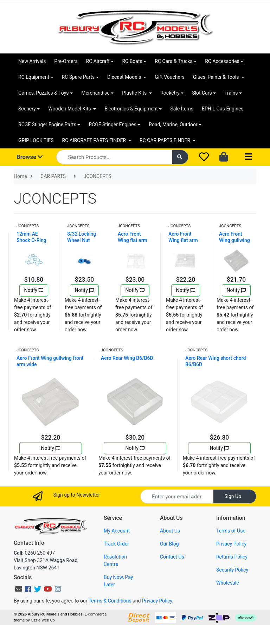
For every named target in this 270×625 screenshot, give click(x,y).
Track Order (116, 544)
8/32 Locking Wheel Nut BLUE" (81, 240)
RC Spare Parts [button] (78, 77)
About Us (170, 531)
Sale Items (181, 108)
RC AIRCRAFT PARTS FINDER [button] (94, 140)
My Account (117, 531)
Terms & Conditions (110, 601)
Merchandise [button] (95, 93)
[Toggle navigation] (248, 157)
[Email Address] (176, 496)
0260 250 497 (34, 553)
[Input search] (114, 157)
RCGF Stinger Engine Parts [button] (47, 124)
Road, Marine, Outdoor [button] (173, 124)
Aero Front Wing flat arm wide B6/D (183, 240)
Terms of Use (230, 531)
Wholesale (227, 583)
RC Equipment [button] (33, 77)
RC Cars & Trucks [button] (173, 61)
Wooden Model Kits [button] (70, 108)
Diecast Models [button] (124, 77)
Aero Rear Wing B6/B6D (127, 358)
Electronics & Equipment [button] (131, 108)
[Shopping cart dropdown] (224, 157)
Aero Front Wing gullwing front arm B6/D (235, 240)
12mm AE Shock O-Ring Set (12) (31, 240)
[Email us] (18, 589)
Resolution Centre (115, 560)
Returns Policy (232, 557)
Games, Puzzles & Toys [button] (43, 93)
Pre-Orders (65, 61)
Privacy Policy (231, 544)
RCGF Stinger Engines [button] (112, 124)
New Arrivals (32, 61)
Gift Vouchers (170, 77)
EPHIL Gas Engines (223, 108)
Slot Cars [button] (202, 93)
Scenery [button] (27, 108)
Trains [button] (231, 93)
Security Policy (232, 570)
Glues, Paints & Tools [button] (216, 77)
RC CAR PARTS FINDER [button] (165, 140)
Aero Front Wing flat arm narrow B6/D (132, 240)
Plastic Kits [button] (135, 93)
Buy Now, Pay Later (118, 580)
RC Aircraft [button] (98, 61)
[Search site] (180, 157)
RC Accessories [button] (222, 61)
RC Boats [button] (132, 61)
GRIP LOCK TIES (36, 140)
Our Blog (169, 544)
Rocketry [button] (169, 93)
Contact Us (172, 557)
